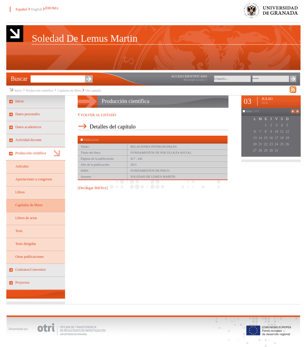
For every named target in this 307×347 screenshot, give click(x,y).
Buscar (19, 78)
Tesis (19, 231)
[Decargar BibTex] (93, 188)
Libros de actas (26, 218)
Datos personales (27, 114)
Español (21, 9)
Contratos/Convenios (30, 269)
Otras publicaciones (29, 257)
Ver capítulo (93, 90)
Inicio (18, 90)
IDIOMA (51, 8)
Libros (20, 192)
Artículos (22, 166)
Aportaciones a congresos (33, 179)
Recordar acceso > (195, 79)
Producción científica (39, 90)
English (36, 9)
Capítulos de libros (70, 90)
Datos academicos (28, 127)
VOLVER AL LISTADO (97, 115)
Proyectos (22, 282)
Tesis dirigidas (25, 244)
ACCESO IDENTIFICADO (189, 76)
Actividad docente (28, 140)
